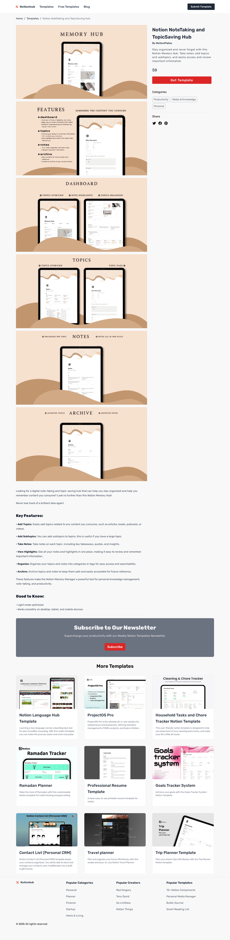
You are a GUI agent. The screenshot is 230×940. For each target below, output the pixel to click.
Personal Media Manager (181, 896)
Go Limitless (123, 902)
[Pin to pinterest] (166, 123)
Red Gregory (123, 890)
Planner (70, 896)
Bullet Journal (174, 902)
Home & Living (74, 915)
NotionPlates (164, 43)
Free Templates (68, 6)
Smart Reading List (177, 909)
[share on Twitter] (154, 123)
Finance (71, 902)
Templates (46, 6)
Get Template (182, 80)
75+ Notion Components (180, 890)
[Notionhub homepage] (25, 6)
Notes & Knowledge (184, 99)
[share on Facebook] (160, 123)
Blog (87, 6)
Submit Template (201, 6)
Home (19, 18)
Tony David (122, 896)
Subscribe (115, 647)
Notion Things (124, 909)
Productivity (161, 99)
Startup (70, 909)
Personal (159, 106)
